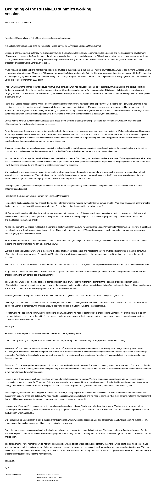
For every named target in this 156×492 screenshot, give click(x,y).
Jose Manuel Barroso (50, 333)
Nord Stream (67, 151)
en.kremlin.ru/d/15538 (51, 480)
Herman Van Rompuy (46, 196)
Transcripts (55, 475)
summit (111, 87)
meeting (26, 53)
